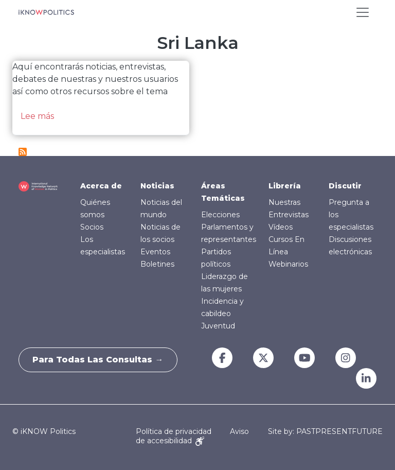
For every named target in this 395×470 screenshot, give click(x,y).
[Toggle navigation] (362, 12)
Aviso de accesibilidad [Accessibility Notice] (192, 436)
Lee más (37, 116)
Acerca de (101, 185)
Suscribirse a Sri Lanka (23, 152)
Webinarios (288, 264)
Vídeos (280, 227)
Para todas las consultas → (99, 359)
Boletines (157, 264)
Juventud (218, 325)
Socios (91, 227)
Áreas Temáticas (223, 192)
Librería (284, 185)
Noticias (157, 185)
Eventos (155, 251)
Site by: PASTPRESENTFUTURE (325, 431)
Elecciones (220, 214)
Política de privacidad (173, 431)
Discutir (345, 185)
